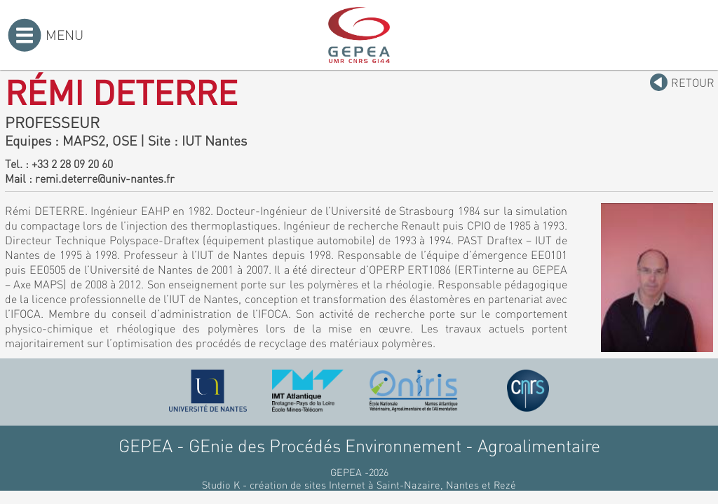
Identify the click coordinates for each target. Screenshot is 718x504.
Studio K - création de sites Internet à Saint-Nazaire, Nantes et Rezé (359, 484)
